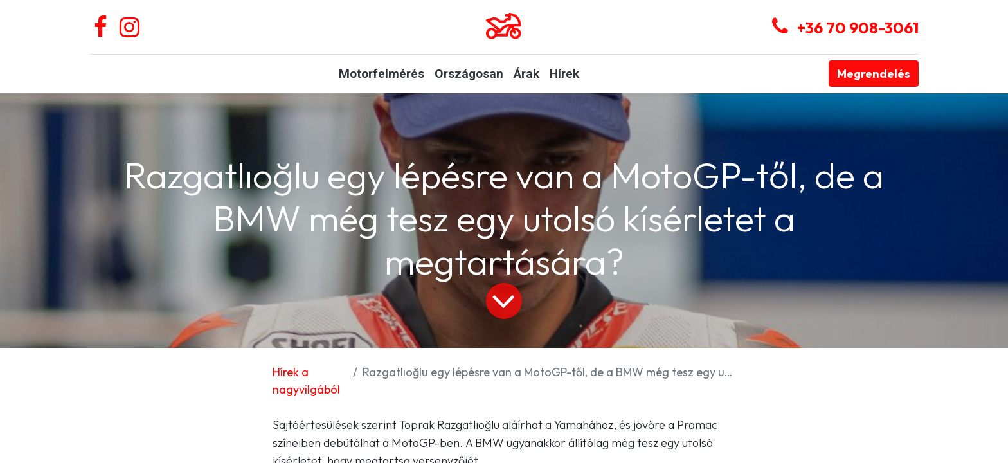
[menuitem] (381, 74)
